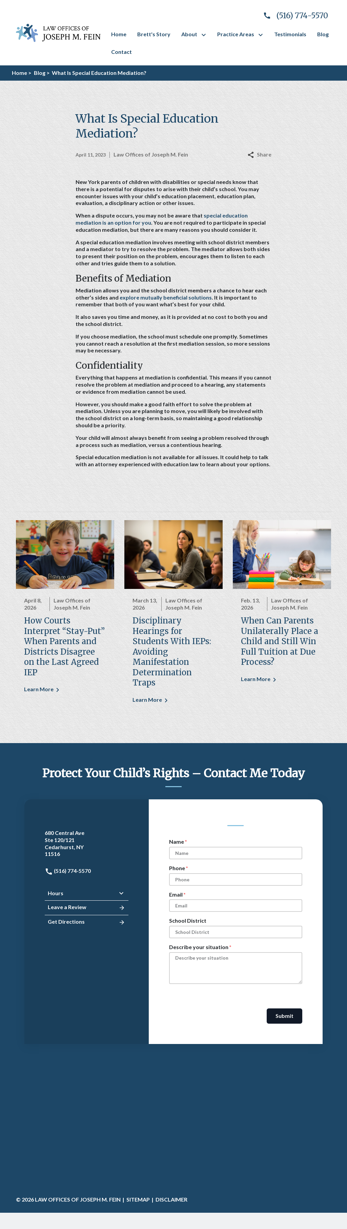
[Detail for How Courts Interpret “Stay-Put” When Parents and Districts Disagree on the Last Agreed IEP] (65, 611)
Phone (177, 868)
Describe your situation (198, 947)
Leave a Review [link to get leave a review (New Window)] (86, 908)
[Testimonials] (290, 34)
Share (259, 154)
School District (187, 920)
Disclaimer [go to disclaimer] (171, 1199)
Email (176, 894)
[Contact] (121, 52)
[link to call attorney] (292, 15)
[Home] (118, 34)
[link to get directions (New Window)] (86, 843)
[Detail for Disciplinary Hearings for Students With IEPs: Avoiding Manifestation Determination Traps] (173, 616)
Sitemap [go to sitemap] (138, 1199)
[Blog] (323, 34)
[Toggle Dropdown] (205, 35)
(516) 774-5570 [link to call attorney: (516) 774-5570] (68, 870)
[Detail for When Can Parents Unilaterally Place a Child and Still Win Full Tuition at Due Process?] (282, 606)
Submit (284, 1015)
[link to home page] (58, 32)
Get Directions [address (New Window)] (86, 922)
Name (176, 841)
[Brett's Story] (153, 34)
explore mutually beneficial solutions (166, 297)
